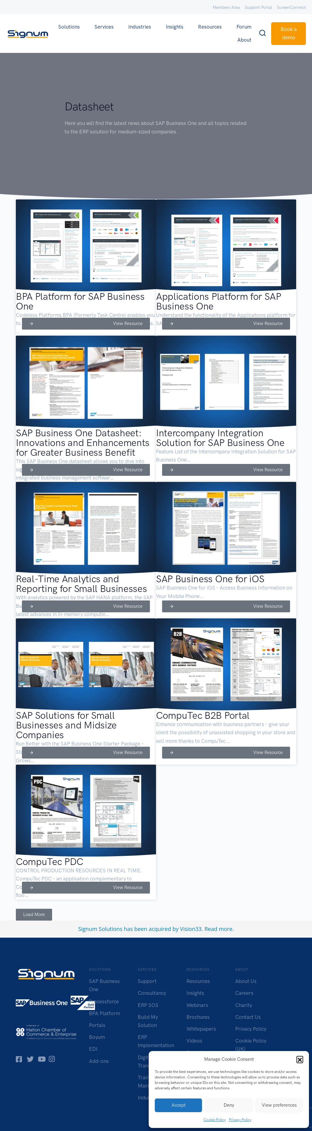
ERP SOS (148, 1005)
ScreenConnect (291, 7)
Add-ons (99, 1061)
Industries (139, 27)
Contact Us (248, 1017)
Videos (194, 1041)
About (244, 40)
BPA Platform (104, 1013)
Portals (97, 1025)
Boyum (97, 1037)
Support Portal (258, 7)
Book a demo (289, 33)
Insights (174, 27)
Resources (210, 27)
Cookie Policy (215, 1120)
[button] (300, 1059)
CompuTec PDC (49, 861)
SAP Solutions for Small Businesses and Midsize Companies (66, 725)
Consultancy (152, 993)
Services (104, 27)
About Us (246, 981)
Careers (244, 993)
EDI (93, 1049)
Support (147, 981)
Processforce (104, 1001)
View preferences (279, 1105)
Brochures (198, 1017)
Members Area (226, 7)
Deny (229, 1105)
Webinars (197, 1005)
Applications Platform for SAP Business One (218, 301)
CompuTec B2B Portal (203, 715)
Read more (218, 928)
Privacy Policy (240, 1120)
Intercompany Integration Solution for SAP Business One (220, 437)
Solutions (69, 27)
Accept (179, 1105)
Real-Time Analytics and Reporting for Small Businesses (81, 583)
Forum (243, 27)
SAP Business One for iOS (210, 579)
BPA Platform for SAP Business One (80, 301)
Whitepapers (201, 1029)
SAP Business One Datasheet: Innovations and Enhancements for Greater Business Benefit (83, 442)
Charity (243, 1005)
